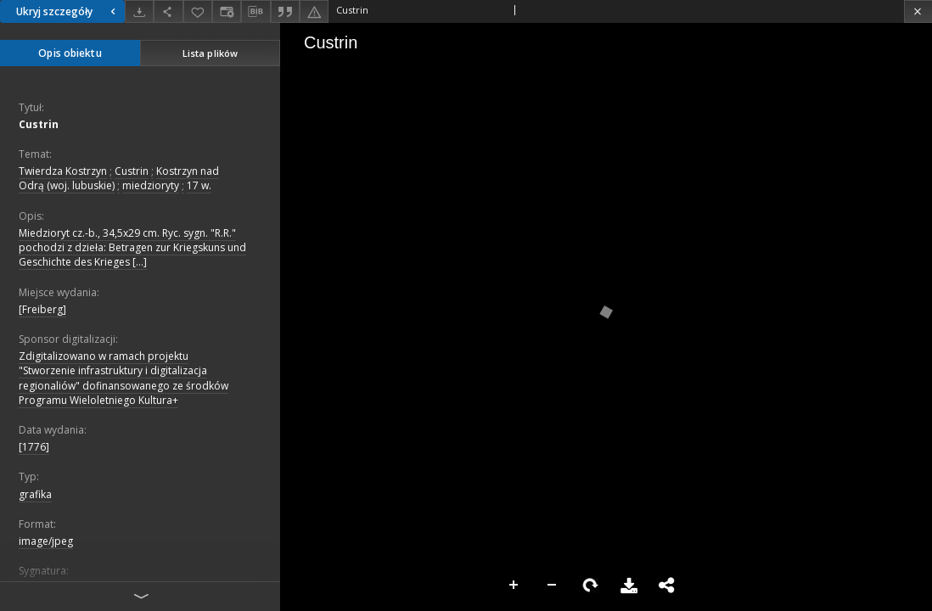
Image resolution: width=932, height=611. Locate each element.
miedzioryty (150, 185)
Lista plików (210, 53)
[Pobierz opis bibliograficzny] (255, 12)
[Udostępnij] (168, 11)
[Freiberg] (42, 309)
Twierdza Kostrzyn (63, 171)
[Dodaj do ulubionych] (197, 11)
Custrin (39, 124)
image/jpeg (46, 541)
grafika (35, 494)
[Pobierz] (139, 11)
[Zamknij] (918, 11)
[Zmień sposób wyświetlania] (226, 11)
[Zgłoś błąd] (314, 11)
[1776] (34, 447)
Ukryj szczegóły (68, 11)
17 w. (199, 185)
